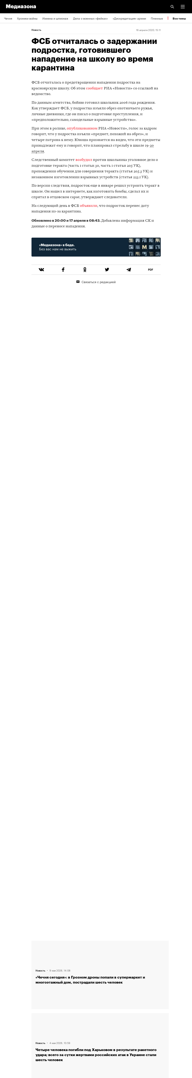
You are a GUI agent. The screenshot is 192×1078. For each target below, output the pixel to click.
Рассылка (10, 1003)
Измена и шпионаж (55, 18)
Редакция (10, 946)
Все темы (179, 18)
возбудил (84, 160)
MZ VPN (9, 1015)
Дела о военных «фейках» (90, 18)
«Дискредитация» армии (129, 18)
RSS (8, 992)
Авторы (9, 969)
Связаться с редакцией (96, 281)
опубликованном (82, 128)
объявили (88, 206)
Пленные (157, 18)
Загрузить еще (100, 793)
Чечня (8, 18)
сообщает (95, 88)
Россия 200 (12, 1026)
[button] (183, 7)
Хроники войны (27, 18)
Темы (7, 980)
